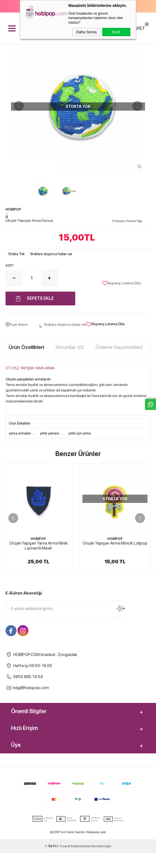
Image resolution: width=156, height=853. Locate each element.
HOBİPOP (38, 539)
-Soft (50, 846)
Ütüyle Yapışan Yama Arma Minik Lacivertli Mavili (38, 546)
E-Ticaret (63, 846)
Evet (116, 32)
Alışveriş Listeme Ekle (121, 283)
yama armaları (20, 433)
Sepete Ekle (40, 298)
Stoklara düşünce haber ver (51, 254)
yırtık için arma (79, 433)
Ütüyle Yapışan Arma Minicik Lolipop (115, 543)
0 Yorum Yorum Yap (127, 221)
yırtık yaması (49, 433)
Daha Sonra (86, 32)
